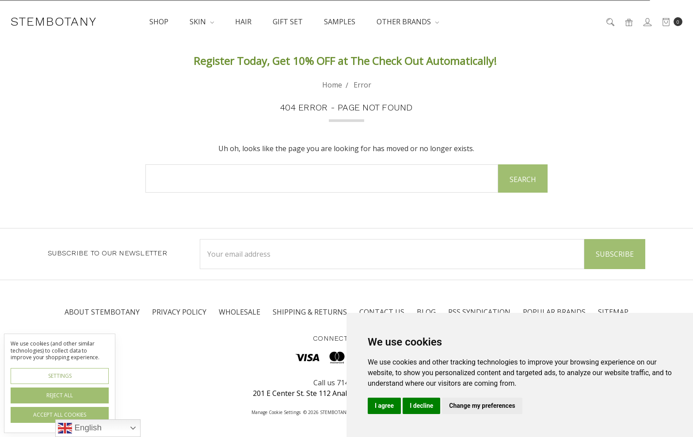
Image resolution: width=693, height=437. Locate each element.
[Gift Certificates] (628, 21)
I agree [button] (384, 405)
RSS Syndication (479, 312)
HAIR (243, 22)
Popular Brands (554, 312)
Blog (426, 312)
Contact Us (381, 312)
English (79, 428)
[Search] (610, 21)
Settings (60, 376)
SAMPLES (339, 22)
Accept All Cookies (59, 414)
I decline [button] (421, 405)
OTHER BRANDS (408, 22)
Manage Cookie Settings (276, 412)
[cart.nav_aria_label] (669, 21)
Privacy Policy (179, 312)
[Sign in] (647, 21)
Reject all (59, 395)
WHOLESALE (239, 312)
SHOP (158, 22)
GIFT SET (288, 22)
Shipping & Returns (310, 312)
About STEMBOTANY (102, 312)
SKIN (202, 22)
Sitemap (613, 312)
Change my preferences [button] (482, 405)
